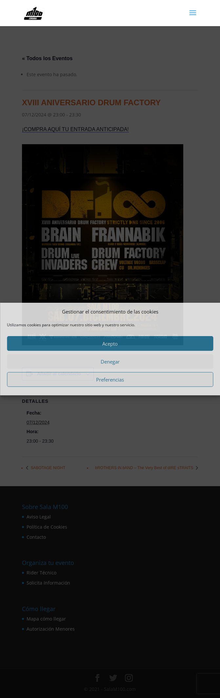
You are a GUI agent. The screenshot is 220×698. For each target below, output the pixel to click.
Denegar (110, 361)
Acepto (110, 343)
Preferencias (110, 379)
